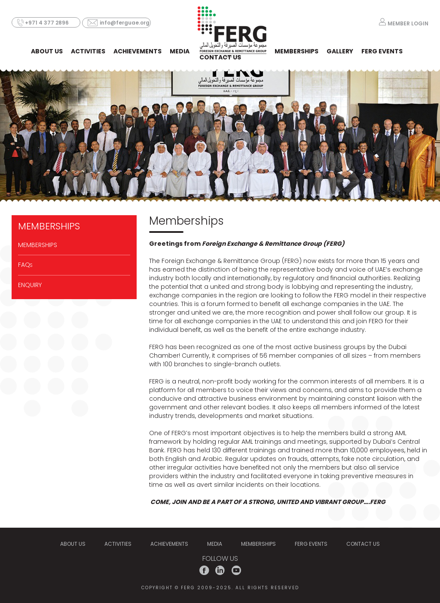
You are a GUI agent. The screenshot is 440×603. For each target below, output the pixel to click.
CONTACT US (220, 57)
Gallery (340, 51)
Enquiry (30, 285)
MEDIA (179, 51)
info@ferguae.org (125, 22)
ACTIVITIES (88, 51)
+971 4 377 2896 (47, 22)
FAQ (25, 264)
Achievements (137, 51)
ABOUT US (47, 51)
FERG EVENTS (382, 51)
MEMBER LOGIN (408, 23)
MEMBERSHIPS (296, 51)
